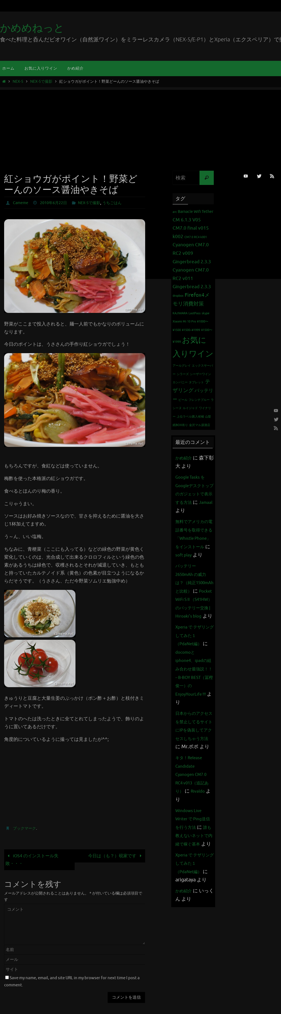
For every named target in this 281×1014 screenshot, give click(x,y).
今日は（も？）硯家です (114, 856)
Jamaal (195, 510)
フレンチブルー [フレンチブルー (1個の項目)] (199, 400)
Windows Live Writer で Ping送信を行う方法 (193, 885)
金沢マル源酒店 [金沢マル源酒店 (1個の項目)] (199, 425)
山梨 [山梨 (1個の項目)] (208, 416)
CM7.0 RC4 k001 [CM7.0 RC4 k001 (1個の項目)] (195, 237)
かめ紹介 (185, 458)
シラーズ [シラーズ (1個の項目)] (183, 374)
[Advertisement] (140, 128)
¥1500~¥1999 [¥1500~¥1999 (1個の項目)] (191, 330)
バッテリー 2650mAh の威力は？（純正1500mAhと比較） (194, 607)
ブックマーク (26, 828)
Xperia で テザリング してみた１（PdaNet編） (193, 685)
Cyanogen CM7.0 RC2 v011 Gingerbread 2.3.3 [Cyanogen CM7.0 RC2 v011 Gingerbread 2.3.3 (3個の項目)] (192, 278)
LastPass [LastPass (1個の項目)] (195, 313)
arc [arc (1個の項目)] (175, 212)
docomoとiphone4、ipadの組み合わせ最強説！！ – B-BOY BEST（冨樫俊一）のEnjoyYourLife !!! (194, 727)
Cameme (21, 202)
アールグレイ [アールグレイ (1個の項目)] (182, 365)
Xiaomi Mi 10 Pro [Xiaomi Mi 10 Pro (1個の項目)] (184, 321)
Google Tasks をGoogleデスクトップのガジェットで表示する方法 (193, 493)
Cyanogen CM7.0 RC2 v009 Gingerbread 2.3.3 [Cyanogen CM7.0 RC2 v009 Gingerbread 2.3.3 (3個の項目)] (192, 253)
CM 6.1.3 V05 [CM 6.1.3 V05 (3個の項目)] (187, 220)
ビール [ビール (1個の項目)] (182, 400)
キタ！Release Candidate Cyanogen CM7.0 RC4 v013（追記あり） (193, 841)
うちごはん (122, 202)
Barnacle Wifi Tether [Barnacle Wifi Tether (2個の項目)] (195, 211)
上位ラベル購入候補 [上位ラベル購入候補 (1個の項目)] (190, 416)
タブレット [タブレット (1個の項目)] (196, 382)
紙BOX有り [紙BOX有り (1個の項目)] (180, 425)
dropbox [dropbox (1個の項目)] (178, 296)
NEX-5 (18, 81)
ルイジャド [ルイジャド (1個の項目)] (190, 408)
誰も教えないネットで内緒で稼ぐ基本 (192, 910)
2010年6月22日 (57, 202)
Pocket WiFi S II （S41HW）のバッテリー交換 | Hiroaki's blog (193, 641)
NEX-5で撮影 (41, 81)
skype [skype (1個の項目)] (205, 313)
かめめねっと (32, 28)
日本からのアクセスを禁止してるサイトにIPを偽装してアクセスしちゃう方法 (192, 788)
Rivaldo (183, 867)
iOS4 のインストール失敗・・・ (33, 860)
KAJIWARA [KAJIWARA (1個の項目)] (180, 313)
